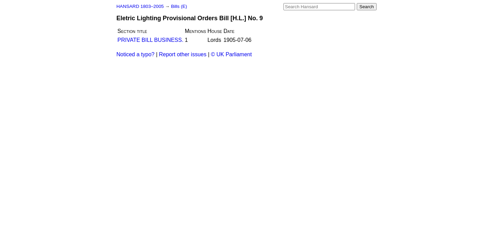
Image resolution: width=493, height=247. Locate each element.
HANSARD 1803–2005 (140, 6)
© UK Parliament (231, 54)
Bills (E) (179, 6)
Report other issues (182, 54)
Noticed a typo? (135, 54)
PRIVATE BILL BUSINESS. (150, 40)
